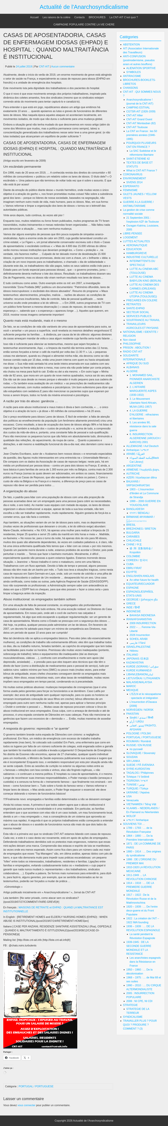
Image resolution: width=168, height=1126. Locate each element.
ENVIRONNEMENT (134, 178)
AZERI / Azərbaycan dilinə (141, 477)
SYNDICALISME (133, 1016)
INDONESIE (133, 611)
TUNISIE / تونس (135, 784)
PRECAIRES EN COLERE (141, 300)
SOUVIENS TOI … (134, 824)
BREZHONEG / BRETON (141, 528)
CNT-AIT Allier (134, 115)
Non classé (129, 339)
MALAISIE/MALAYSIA (139, 682)
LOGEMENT (130, 237)
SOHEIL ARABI (139, 639)
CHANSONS (130, 87)
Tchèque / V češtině (137, 776)
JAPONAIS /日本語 (137, 658)
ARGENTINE (134, 465)
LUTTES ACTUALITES (136, 241)
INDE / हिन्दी (133, 607)
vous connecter (26, 1105)
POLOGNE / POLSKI (138, 733)
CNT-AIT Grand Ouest (139, 119)
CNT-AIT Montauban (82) (141, 123)
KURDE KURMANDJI (139, 670)
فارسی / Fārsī (138, 642)
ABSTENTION (131, 44)
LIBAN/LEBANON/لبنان (139, 674)
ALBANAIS (132, 367)
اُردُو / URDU (137, 721)
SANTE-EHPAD (135, 308)
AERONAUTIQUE (136, 245)
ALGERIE (132, 371)
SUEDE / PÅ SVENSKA (140, 765)
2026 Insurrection (140, 635)
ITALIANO (132, 654)
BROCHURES (97, 17)
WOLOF (131, 816)
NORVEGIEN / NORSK (140, 709)
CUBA (130, 564)
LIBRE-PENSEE (132, 233)
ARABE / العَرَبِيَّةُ (135, 454)
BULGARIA (133, 532)
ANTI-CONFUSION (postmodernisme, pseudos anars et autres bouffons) (139, 60)
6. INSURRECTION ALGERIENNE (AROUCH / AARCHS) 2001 (145, 438)
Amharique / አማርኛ (137, 450)
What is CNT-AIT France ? (141, 170)
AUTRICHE (133, 473)
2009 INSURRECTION (143, 623)
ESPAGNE (132, 587)
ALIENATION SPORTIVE (141, 68)
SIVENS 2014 (134, 182)
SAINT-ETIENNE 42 (138, 158)
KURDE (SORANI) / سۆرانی (142, 666)
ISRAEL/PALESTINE (138, 646)
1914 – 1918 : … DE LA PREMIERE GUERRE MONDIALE (140, 887)
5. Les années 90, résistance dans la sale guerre (143, 426)
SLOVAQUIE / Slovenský (141, 753)
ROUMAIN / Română (138, 741)
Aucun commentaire (62, 66)
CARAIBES (133, 536)
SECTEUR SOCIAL (137, 312)
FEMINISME (130, 190)
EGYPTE (131, 572)
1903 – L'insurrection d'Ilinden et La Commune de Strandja (144, 493)
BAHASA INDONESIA (142, 615)
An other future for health (144, 579)
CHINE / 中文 (134, 544)
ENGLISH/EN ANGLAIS (140, 576)
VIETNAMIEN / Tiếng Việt (141, 804)
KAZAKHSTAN (135, 662)
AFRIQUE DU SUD (137, 363)
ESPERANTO (131, 186)
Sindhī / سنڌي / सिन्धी (141, 717)
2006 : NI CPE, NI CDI (139, 1001)
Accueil (34, 17)
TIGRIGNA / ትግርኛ (137, 780)
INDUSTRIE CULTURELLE (142, 257)
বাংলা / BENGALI (139, 513)
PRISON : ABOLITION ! (137, 347)
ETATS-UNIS (134, 595)
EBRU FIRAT (134, 568)
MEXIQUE (132, 690)
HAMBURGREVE (136, 253)
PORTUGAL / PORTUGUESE (36, 1086)
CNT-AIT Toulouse (137, 127)
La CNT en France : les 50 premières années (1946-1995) (141, 135)
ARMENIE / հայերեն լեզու (142, 469)
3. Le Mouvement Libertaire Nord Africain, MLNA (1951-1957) (143, 402)
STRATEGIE (130, 1005)
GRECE (131, 603)
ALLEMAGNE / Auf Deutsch (142, 446)
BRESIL (131, 524)
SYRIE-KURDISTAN (138, 768)
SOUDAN (131, 757)
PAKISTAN (132, 713)
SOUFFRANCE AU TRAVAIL (143, 320)
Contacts (79, 17)
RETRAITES (133, 304)
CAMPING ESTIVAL (138, 107)
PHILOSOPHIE (132, 343)
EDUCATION (134, 249)
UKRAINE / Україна (137, 792)
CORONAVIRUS (132, 174)
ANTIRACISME (132, 76)
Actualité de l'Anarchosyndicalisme (84, 7)
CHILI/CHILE (133, 540)
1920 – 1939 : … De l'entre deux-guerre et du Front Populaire (142, 910)
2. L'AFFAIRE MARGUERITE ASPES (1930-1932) (143, 391)
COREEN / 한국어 (137, 560)
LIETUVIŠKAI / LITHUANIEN (143, 678)
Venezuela (132, 800)
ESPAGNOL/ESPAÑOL (140, 591)
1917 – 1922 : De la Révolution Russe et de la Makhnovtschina (141, 898)
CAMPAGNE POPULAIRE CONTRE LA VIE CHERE (84, 24)
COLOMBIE (133, 556)
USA (129, 796)
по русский (136, 749)
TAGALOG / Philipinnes (140, 772)
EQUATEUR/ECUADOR (140, 583)
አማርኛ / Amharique (137, 820)
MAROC (131, 686)
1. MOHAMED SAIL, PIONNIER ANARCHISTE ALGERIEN (145, 379)
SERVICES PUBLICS (139, 316)
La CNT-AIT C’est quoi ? (123, 17)
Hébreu (134, 650)
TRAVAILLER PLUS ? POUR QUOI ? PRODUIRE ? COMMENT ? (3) (140, 1024)
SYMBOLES (133, 72)
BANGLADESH (135, 509)
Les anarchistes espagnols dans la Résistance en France (145, 961)
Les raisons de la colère (56, 17)
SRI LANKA (133, 761)
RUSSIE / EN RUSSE (139, 745)
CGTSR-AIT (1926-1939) (141, 111)
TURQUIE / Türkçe (137, 788)
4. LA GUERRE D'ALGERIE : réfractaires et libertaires (144, 414)
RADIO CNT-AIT (132, 351)
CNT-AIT (44, 66)
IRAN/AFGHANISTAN (139, 619)
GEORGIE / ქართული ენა (142, 599)
